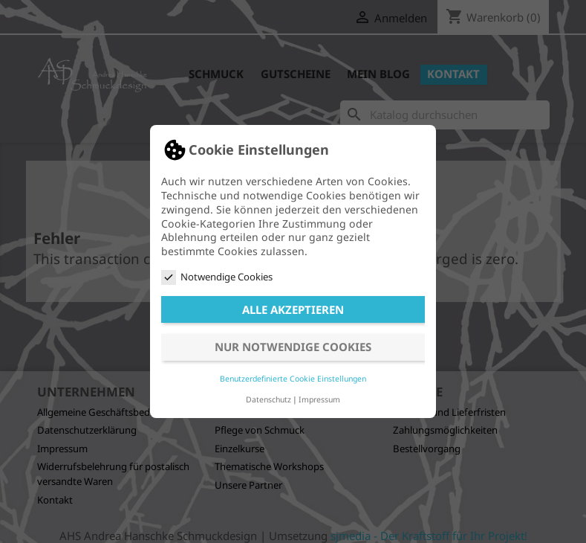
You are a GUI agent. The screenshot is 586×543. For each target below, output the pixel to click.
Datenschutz (268, 399)
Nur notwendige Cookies (293, 346)
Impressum (319, 399)
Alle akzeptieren (293, 309)
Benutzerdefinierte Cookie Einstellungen (293, 378)
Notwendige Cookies (217, 277)
